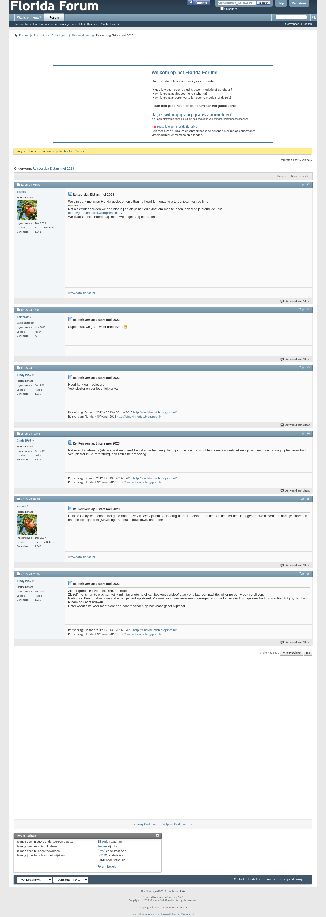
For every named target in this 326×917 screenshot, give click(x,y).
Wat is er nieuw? (29, 17)
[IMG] (102, 851)
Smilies (102, 846)
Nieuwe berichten (26, 24)
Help (281, 3)
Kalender (93, 24)
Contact (239, 879)
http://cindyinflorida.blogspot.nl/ (139, 416)
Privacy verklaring (290, 879)
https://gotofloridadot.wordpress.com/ (95, 213)
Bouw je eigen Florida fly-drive (176, 126)
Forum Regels (107, 866)
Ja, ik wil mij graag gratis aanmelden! (192, 114)
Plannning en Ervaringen (50, 35)
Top (302, 184)
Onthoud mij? (229, 9)
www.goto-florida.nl (81, 293)
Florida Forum (255, 879)
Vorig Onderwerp (148, 824)
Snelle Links (108, 24)
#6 (308, 573)
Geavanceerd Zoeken (298, 23)
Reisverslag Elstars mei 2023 (53, 168)
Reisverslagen (81, 35)
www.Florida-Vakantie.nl (146, 914)
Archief (272, 879)
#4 (308, 433)
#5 (308, 498)
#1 (308, 184)
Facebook (65, 151)
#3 (308, 367)
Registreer (299, 3)
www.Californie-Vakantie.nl (178, 914)
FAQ (82, 24)
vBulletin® (162, 897)
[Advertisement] (163, 49)
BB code (103, 841)
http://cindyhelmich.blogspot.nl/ (155, 412)
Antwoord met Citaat (295, 301)
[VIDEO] (103, 855)
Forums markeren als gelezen (58, 24)
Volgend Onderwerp (175, 824)
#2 (308, 309)
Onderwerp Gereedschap (291, 176)
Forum (54, 17)
